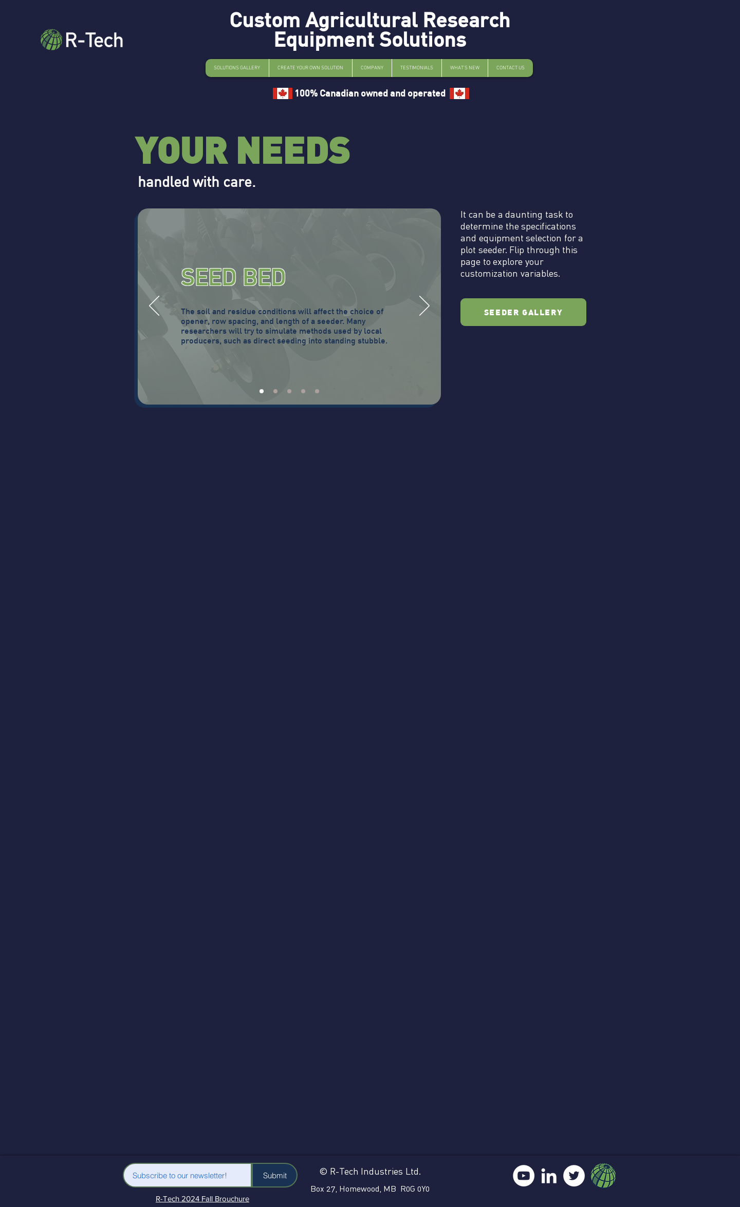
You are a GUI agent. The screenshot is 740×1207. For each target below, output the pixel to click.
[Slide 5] (317, 391)
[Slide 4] (303, 391)
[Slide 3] (289, 391)
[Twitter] (574, 1175)
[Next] (424, 306)
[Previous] (154, 306)
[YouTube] (523, 1175)
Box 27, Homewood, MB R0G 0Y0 (370, 1188)
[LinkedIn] (549, 1175)
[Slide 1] (262, 391)
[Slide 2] (275, 391)
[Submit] (275, 1175)
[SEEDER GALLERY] (523, 312)
